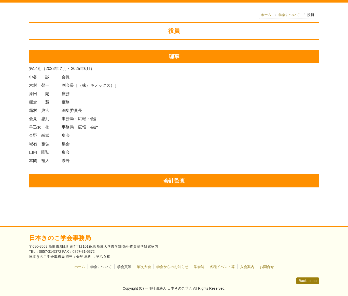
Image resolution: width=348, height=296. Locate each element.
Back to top (307, 281)
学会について (289, 15)
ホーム (266, 15)
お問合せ (267, 267)
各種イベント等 (222, 267)
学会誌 (199, 267)
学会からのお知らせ (172, 267)
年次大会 (144, 267)
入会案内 (247, 267)
